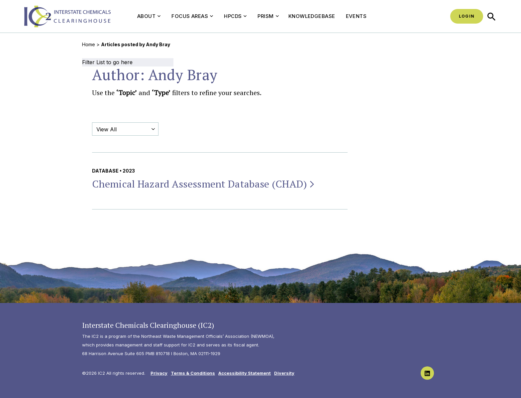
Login (466, 16)
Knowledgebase (311, 16)
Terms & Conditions (193, 373)
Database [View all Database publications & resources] (105, 171)
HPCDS (235, 16)
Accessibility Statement (244, 373)
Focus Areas (192, 16)
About (148, 16)
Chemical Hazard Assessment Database (203, 184)
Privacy (159, 373)
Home (88, 44)
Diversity (284, 373)
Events (356, 16)
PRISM (268, 16)
